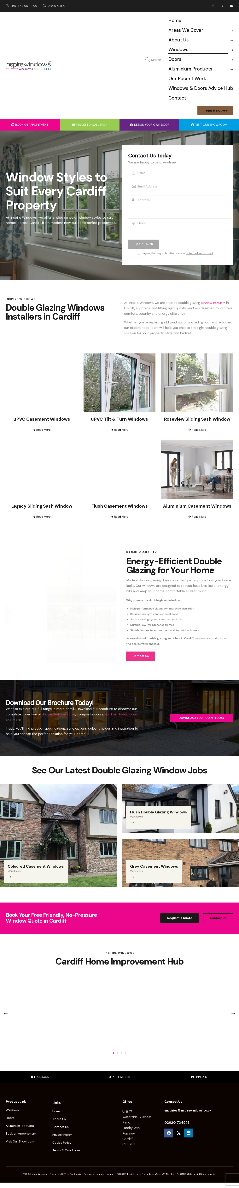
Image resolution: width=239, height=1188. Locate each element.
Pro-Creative (76, 1179)
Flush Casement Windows (119, 507)
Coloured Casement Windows (41, 865)
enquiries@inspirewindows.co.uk (188, 1114)
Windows (17, 870)
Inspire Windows (38, 1179)
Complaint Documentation (202, 1179)
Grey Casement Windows (158, 865)
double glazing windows (60, 715)
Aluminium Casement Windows (197, 507)
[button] (113, 1056)
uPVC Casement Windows (41, 420)
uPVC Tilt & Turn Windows (119, 420)
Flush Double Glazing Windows (163, 811)
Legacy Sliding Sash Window (42, 507)
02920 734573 (177, 1126)
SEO (64, 1179)
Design (53, 1179)
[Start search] (147, 60)
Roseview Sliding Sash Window (197, 420)
